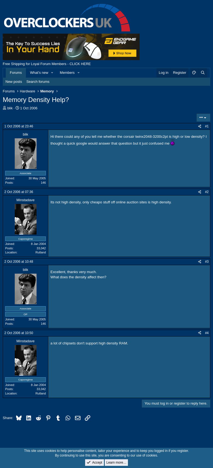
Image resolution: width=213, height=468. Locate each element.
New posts (13, 82)
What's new (39, 73)
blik (10, 108)
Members (67, 73)
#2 (207, 192)
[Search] (202, 72)
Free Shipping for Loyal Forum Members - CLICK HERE (47, 64)
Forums (16, 73)
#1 (207, 126)
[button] (52, 72)
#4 (207, 333)
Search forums (38, 82)
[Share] (199, 126)
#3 (207, 262)
